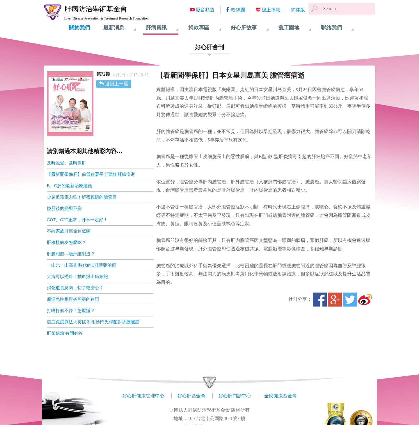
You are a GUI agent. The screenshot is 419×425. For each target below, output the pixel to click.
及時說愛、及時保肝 (66, 163)
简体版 (298, 9)
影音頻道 (205, 9)
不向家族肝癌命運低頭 (68, 231)
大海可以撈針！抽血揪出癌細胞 (77, 276)
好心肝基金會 (191, 395)
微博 (365, 300)
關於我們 (79, 28)
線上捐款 (271, 9)
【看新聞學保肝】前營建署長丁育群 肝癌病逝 (91, 174)
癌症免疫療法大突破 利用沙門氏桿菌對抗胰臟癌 (93, 322)
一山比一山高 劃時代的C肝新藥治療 (81, 265)
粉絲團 (238, 9)
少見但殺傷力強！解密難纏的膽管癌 (82, 197)
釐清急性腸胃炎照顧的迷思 (73, 299)
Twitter (350, 300)
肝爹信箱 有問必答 (65, 333)
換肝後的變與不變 (64, 208)
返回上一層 (116, 83)
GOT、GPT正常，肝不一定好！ (77, 219)
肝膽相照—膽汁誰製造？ (71, 254)
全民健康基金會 (280, 395)
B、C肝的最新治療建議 (69, 185)
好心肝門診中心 (235, 395)
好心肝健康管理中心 (143, 395)
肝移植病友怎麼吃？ (66, 242)
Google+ (335, 300)
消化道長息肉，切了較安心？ (75, 288)
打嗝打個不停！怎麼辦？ (71, 310)
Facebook (320, 300)
